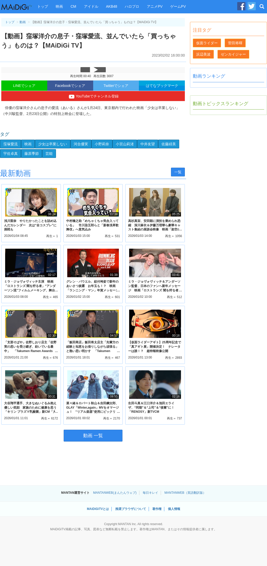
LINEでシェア (24, 86)
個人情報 (174, 509)
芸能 (49, 153)
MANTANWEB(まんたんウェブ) (115, 493)
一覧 (178, 172)
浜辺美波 (203, 54)
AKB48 (111, 6)
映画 (59, 6)
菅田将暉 (235, 43)
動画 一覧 (93, 435)
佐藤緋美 (168, 144)
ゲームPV (178, 6)
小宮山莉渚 (125, 144)
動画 (23, 22)
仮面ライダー (207, 43)
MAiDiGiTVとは (98, 509)
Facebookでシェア (70, 86)
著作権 (156, 509)
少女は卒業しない (52, 144)
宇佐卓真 (10, 153)
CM (73, 6)
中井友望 (147, 144)
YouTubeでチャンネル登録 (93, 97)
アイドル (91, 6)
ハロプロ (132, 6)
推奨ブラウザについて (130, 509)
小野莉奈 (102, 144)
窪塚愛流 (10, 144)
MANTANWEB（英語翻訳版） (185, 493)
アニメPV (155, 6)
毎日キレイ (150, 493)
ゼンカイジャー (233, 54)
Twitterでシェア (115, 86)
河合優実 (81, 144)
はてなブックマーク (162, 86)
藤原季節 (31, 153)
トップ (42, 6)
